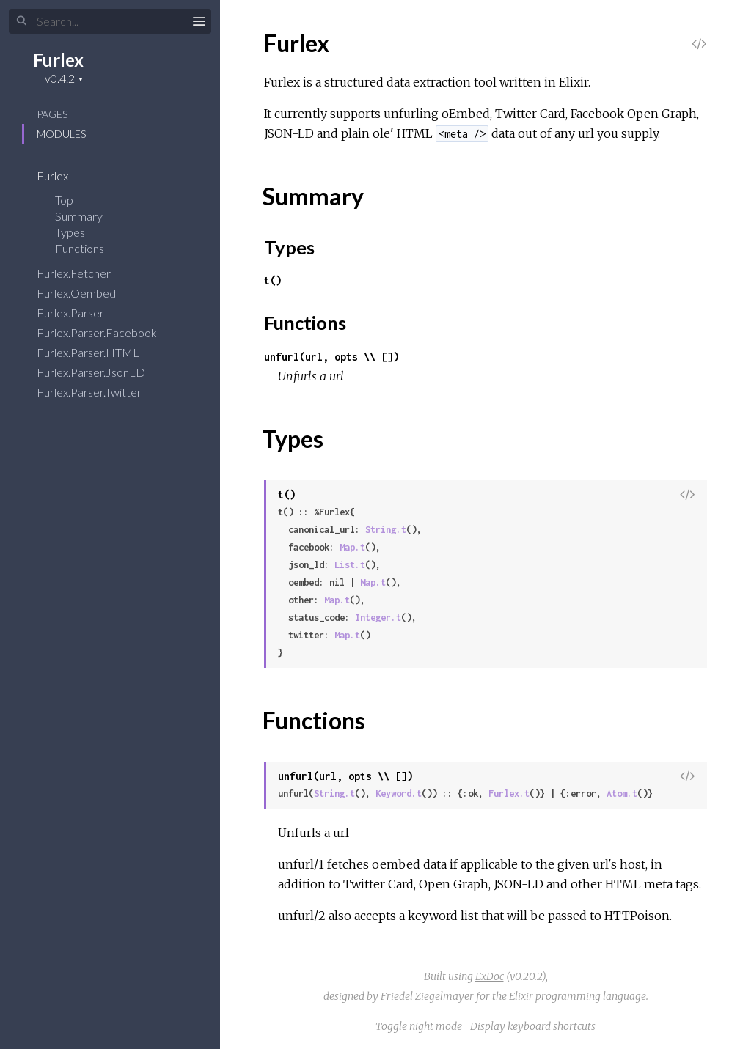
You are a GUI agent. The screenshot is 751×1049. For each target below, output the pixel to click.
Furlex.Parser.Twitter (99, 392)
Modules (61, 134)
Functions (89, 248)
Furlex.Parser (80, 313)
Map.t (352, 547)
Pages (52, 114)
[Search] (110, 21)
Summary (79, 216)
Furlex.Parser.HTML (97, 352)
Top (64, 200)
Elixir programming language (577, 996)
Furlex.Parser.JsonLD (100, 372)
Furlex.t (509, 793)
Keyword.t (399, 793)
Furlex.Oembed (86, 293)
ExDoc (489, 976)
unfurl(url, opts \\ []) (331, 356)
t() (273, 280)
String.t (385, 529)
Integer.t (378, 617)
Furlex (58, 59)
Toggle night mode (419, 1026)
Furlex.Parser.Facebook (106, 332)
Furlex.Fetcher (83, 273)
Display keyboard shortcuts (533, 1026)
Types (79, 232)
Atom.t (622, 793)
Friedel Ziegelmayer (427, 996)
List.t (349, 564)
